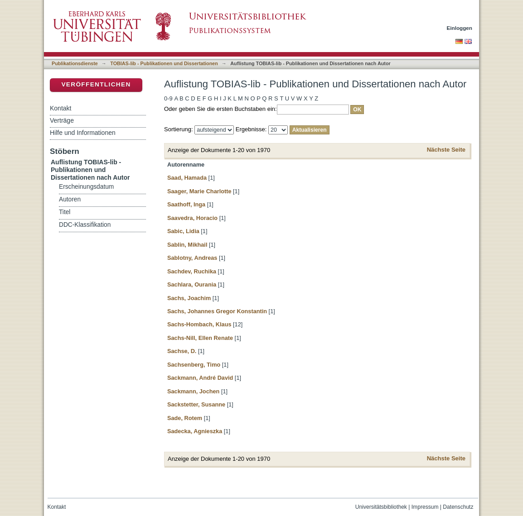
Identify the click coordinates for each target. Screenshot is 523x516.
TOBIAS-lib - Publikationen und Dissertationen (164, 63)
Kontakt (60, 108)
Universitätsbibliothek (381, 507)
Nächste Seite (446, 149)
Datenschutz (458, 507)
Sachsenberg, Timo (193, 364)
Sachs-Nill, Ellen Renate (200, 337)
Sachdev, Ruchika (191, 271)
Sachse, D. (181, 351)
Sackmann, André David (200, 377)
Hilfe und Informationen (83, 132)
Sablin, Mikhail (187, 244)
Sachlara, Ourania (191, 284)
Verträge (62, 120)
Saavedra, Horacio (192, 218)
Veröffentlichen (96, 84)
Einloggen (460, 28)
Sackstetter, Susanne (196, 404)
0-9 (168, 98)
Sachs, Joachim (189, 298)
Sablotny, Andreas (192, 257)
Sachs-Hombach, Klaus (199, 324)
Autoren (70, 199)
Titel (64, 212)
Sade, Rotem (184, 418)
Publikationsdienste (75, 63)
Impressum (425, 507)
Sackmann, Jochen (193, 391)
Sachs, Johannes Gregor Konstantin (217, 311)
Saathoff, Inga (186, 204)
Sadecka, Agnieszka (194, 431)
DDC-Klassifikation (85, 224)
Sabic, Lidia (183, 231)
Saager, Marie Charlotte (199, 191)
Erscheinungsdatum (86, 186)
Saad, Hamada (187, 177)
